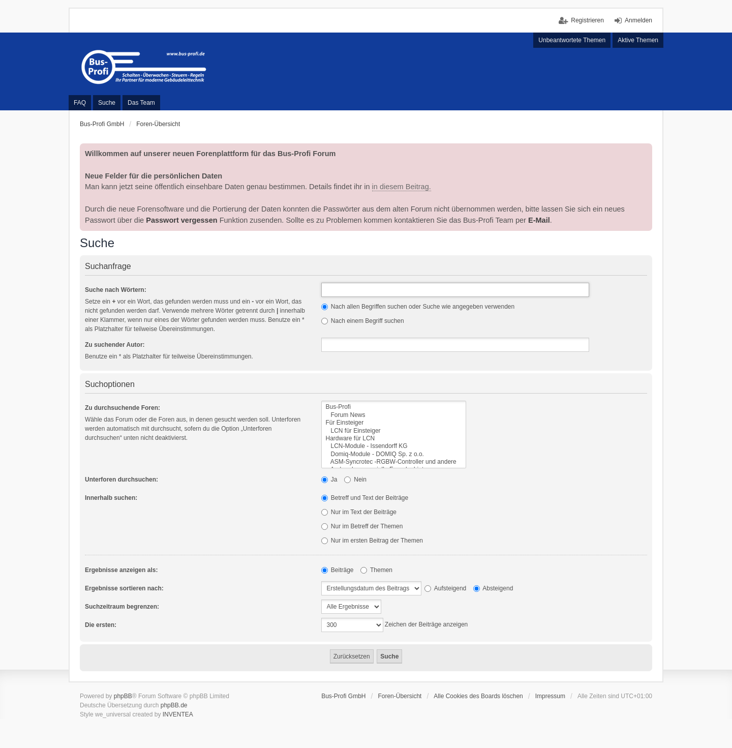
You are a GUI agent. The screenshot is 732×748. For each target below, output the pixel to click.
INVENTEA (178, 714)
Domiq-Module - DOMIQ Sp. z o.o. (394, 454)
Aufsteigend (445, 588)
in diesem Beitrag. (401, 187)
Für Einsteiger (394, 423)
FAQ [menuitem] (80, 102)
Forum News (394, 415)
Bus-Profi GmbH (343, 696)
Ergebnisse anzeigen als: (121, 570)
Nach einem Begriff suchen (362, 320)
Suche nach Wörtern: (115, 289)
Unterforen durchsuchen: (121, 479)
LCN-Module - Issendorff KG (394, 446)
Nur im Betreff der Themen (362, 526)
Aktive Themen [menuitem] (638, 40)
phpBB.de (174, 705)
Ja (329, 479)
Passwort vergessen (181, 220)
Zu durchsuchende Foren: (122, 407)
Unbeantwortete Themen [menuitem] (571, 40)
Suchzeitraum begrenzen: (122, 606)
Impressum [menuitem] (550, 696)
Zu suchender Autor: (115, 344)
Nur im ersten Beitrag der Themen (372, 540)
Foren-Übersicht (399, 696)
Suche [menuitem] (106, 102)
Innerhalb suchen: (111, 497)
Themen (376, 570)
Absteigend (493, 588)
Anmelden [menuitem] (638, 20)
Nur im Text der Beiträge (359, 512)
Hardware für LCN (394, 438)
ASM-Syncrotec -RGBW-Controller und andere (394, 462)
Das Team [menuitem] (141, 102)
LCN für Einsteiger (394, 431)
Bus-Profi (394, 407)
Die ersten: (100, 625)
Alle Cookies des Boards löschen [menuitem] (478, 696)
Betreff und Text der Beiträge (365, 497)
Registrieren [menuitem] (587, 20)
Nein (355, 479)
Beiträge (337, 570)
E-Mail (539, 220)
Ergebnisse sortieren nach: (124, 588)
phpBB (123, 696)
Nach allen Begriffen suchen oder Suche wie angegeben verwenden (418, 306)
